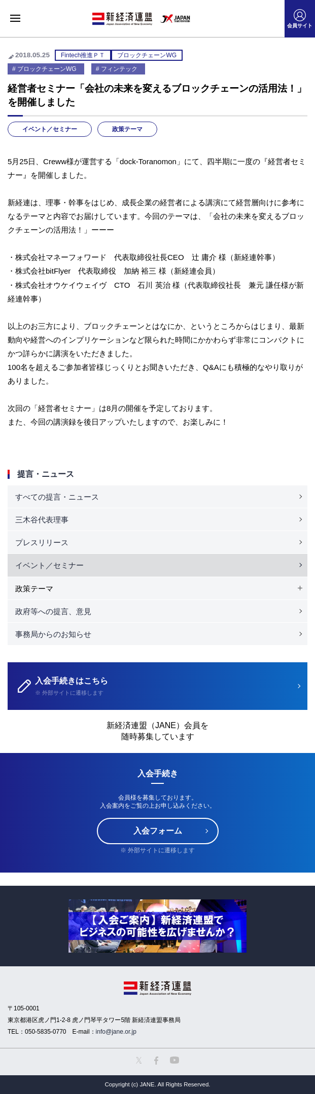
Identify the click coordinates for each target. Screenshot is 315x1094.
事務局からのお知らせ (53, 634)
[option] (157, 926)
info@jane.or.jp (116, 1031)
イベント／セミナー (49, 129)
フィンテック (119, 68)
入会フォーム (157, 830)
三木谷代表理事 (41, 519)
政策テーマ (127, 129)
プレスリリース (41, 542)
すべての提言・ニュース (57, 497)
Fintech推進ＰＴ (83, 55)
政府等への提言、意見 (53, 611)
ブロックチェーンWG (147, 55)
